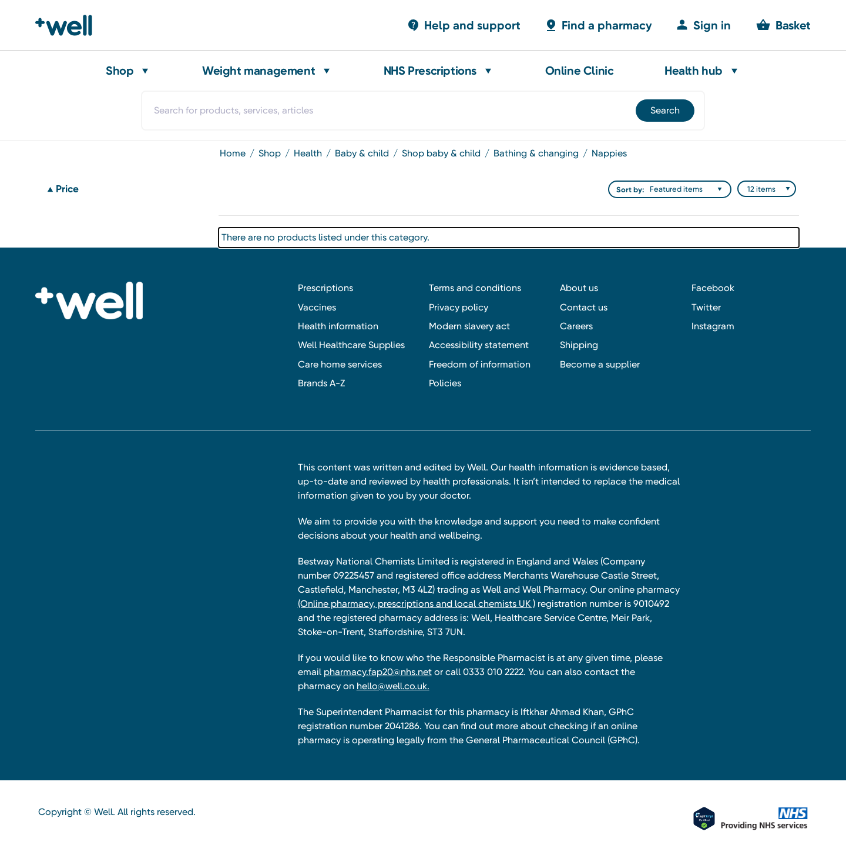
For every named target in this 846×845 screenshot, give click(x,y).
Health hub (693, 70)
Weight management (258, 70)
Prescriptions (325, 287)
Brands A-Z (321, 383)
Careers (576, 326)
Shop (119, 70)
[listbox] (688, 189)
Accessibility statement (479, 344)
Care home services (340, 364)
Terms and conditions (475, 287)
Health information (338, 326)
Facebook (712, 287)
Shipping (579, 344)
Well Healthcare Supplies (351, 344)
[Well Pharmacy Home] (69, 25)
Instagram (712, 326)
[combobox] (423, 111)
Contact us (583, 307)
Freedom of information (480, 364)
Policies (445, 383)
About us (579, 287)
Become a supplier (600, 364)
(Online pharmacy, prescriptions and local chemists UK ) (416, 603)
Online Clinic (579, 70)
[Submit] (664, 110)
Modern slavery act (469, 326)
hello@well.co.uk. (393, 686)
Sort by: (630, 189)
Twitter (706, 307)
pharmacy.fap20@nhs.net (378, 671)
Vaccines (317, 307)
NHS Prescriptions (430, 70)
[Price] (125, 189)
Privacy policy (458, 307)
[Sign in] (703, 25)
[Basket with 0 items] (464, 25)
